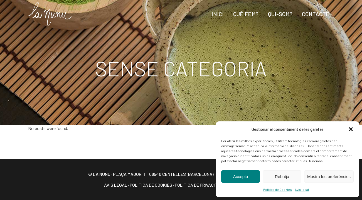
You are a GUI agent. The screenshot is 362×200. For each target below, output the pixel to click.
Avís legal (302, 189)
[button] (351, 129)
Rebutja (282, 176)
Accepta (240, 176)
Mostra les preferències (329, 176)
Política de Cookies (277, 189)
